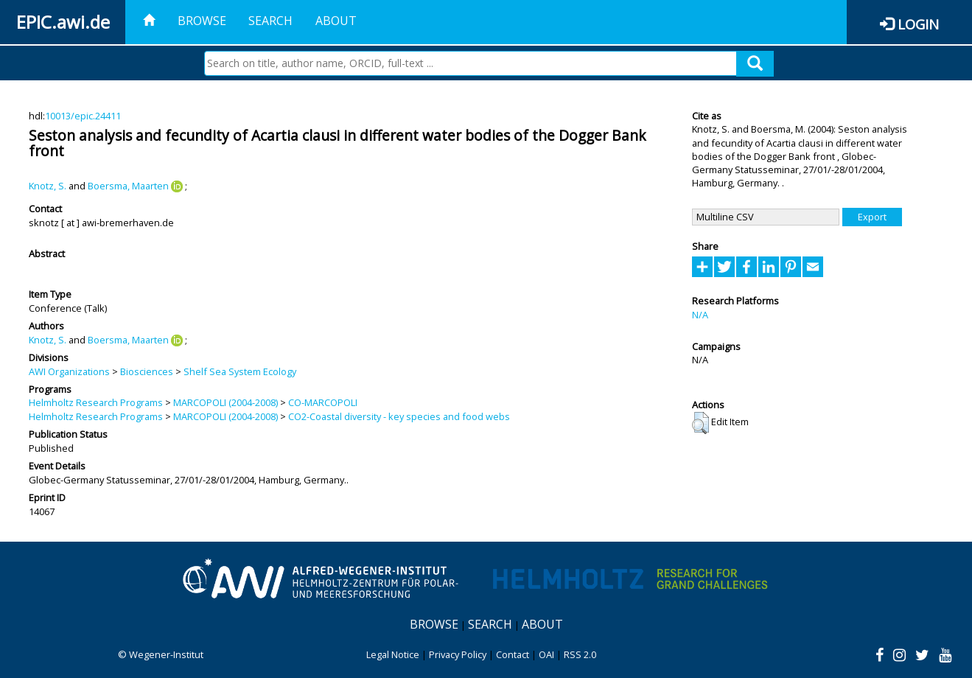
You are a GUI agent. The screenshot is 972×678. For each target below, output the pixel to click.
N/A (700, 314)
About (336, 21)
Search (270, 21)
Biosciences (146, 371)
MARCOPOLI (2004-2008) (225, 402)
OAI (546, 654)
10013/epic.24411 (83, 115)
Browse (202, 21)
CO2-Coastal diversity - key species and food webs (399, 416)
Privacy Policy (457, 654)
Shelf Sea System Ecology (239, 371)
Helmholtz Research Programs (96, 402)
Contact (512, 654)
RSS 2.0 (580, 654)
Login (918, 24)
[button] (700, 423)
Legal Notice (392, 654)
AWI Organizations (69, 371)
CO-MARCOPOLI (322, 402)
